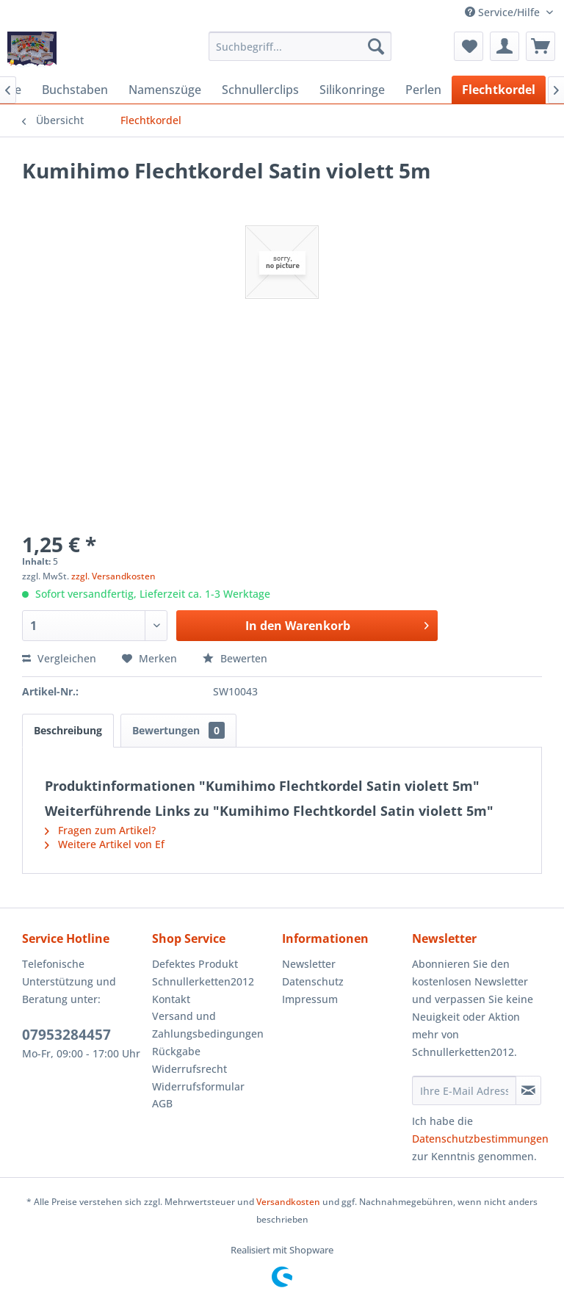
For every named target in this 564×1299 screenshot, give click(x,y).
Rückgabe (176, 1051)
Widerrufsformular (198, 1086)
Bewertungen (178, 730)
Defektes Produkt (195, 964)
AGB (162, 1103)
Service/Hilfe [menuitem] (504, 12)
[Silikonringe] (352, 90)
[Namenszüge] (165, 90)
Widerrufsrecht (189, 1069)
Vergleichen (59, 658)
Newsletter (309, 964)
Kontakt (171, 999)
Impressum (310, 999)
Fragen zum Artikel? (100, 830)
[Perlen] (423, 90)
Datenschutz (313, 981)
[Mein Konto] (504, 46)
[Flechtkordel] (499, 90)
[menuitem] (300, 46)
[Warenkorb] (540, 46)
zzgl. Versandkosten (113, 576)
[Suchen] (376, 46)
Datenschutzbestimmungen (480, 1139)
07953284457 (66, 1034)
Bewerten (235, 658)
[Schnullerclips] (260, 90)
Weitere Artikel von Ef (104, 844)
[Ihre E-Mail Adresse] (464, 1090)
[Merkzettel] (468, 46)
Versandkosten (288, 1201)
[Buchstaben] (75, 90)
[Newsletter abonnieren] (528, 1090)
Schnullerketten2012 (203, 981)
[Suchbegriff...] (300, 46)
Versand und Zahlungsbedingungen (208, 1025)
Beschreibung (68, 730)
